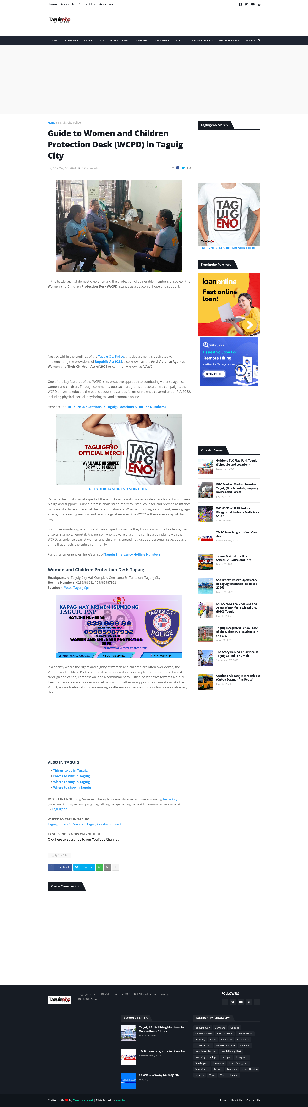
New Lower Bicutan (205, 1051)
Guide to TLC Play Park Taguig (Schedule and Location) (236, 462)
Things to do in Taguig (70, 770)
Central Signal (225, 1033)
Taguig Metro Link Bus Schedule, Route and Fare (234, 558)
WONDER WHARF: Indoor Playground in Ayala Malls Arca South (237, 512)
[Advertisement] (188, 22)
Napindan (245, 1045)
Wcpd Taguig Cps (77, 587)
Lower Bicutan (203, 1045)
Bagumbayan (202, 1027)
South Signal (202, 1069)
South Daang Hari (238, 1063)
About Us (68, 4)
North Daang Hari (231, 1051)
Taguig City (170, 799)
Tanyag (218, 1069)
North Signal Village (206, 1057)
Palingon (226, 1057)
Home (52, 4)
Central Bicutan (203, 1033)
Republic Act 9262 (108, 361)
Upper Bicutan (250, 1069)
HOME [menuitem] (55, 40)
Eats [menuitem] (101, 40)
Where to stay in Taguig (71, 782)
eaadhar (121, 1100)
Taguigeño (59, 809)
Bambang (220, 1027)
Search (251, 40)
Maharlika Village (225, 1045)
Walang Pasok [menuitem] (229, 40)
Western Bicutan (229, 1075)
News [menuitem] (88, 40)
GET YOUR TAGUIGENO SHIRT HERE (119, 489)
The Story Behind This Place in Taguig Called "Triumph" (237, 654)
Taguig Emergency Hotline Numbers (132, 554)
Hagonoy (200, 1039)
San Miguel (201, 1063)
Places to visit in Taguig (71, 776)
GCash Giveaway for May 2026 (160, 1075)
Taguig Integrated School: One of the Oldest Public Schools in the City (237, 632)
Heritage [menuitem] (141, 40)
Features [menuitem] (71, 40)
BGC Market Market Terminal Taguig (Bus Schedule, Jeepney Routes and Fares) (237, 488)
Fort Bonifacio (245, 1033)
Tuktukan (232, 1069)
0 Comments (90, 168)
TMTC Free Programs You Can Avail (236, 534)
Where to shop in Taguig (72, 787)
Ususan (199, 1075)
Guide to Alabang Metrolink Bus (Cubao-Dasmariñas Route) (238, 678)
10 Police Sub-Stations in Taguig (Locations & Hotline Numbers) (116, 407)
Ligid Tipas (243, 1039)
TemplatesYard (83, 1100)
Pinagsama (242, 1057)
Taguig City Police (69, 122)
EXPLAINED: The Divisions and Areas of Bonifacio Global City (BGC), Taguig (236, 607)
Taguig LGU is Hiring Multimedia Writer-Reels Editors (161, 1029)
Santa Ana (218, 1063)
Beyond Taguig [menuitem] (202, 40)
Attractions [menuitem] (119, 40)
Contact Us (87, 4)
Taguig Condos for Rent (104, 824)
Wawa (212, 1075)
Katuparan (226, 1039)
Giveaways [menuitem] (161, 40)
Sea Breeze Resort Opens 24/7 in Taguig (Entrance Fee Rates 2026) (236, 583)
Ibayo (213, 1039)
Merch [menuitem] (180, 40)
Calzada (234, 1027)
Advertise (106, 4)
